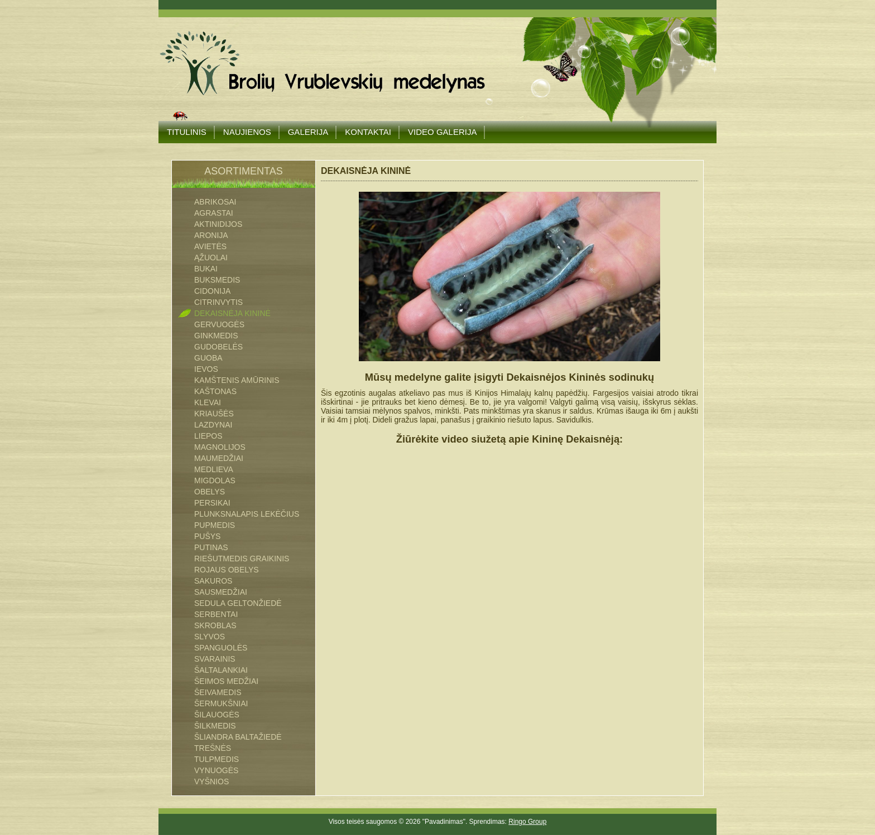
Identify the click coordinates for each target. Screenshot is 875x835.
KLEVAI (207, 402)
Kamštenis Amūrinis (236, 380)
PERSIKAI (212, 502)
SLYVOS (209, 636)
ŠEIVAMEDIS (218, 692)
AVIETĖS (210, 246)
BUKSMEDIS (217, 279)
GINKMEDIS (216, 335)
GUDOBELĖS (218, 346)
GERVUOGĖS (219, 324)
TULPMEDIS (216, 759)
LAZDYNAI (213, 424)
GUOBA (208, 357)
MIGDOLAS (214, 480)
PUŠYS (207, 536)
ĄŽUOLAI (211, 257)
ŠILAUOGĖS (216, 714)
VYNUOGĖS (216, 770)
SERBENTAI (216, 614)
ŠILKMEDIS (215, 725)
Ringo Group (527, 822)
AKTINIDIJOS (218, 224)
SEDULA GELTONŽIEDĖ (238, 603)
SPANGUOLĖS (220, 647)
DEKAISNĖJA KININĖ (232, 313)
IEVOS (206, 369)
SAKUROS (213, 580)
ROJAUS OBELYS (226, 569)
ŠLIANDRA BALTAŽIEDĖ (238, 736)
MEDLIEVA (213, 469)
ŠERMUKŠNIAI (221, 703)
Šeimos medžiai (226, 681)
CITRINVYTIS (218, 302)
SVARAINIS (214, 658)
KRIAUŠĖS (214, 413)
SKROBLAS (215, 625)
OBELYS (209, 491)
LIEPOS (208, 435)
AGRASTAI (213, 212)
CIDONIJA (212, 291)
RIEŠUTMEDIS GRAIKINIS (241, 558)
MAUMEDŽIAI (218, 458)
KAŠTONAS (215, 391)
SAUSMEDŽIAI (220, 592)
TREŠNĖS (212, 748)
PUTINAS (211, 547)
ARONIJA (211, 235)
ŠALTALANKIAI (221, 670)
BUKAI (206, 268)
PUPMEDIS (214, 525)
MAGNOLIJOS (220, 447)
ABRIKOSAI (215, 201)
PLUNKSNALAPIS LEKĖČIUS (246, 513)
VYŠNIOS (211, 781)
